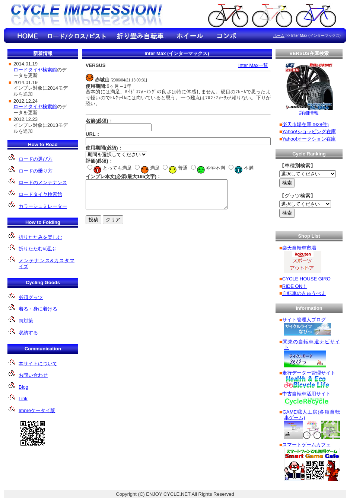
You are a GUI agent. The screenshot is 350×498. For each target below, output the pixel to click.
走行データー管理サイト (308, 373)
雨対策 (26, 321)
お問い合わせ (33, 375)
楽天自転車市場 (299, 248)
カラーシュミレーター (43, 206)
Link (23, 398)
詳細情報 (309, 113)
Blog (23, 387)
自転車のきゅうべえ (304, 293)
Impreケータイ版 (37, 410)
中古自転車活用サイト (306, 393)
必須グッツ (31, 297)
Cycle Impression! (87, 16)
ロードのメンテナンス (43, 182)
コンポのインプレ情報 (227, 35)
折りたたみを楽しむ (40, 237)
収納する (28, 332)
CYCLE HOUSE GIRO (306, 279)
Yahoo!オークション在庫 (309, 139)
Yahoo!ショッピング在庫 (309, 131)
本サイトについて (38, 363)
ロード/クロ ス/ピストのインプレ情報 (76, 35)
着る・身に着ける (38, 309)
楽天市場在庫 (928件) (305, 124)
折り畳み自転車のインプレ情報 (139, 35)
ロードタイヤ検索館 (40, 194)
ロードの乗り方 (35, 171)
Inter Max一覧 (253, 65)
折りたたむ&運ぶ (37, 248)
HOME (28, 35)
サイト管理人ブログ (304, 319)
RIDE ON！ (294, 286)
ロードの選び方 (35, 159)
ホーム (278, 35)
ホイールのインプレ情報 (190, 35)
